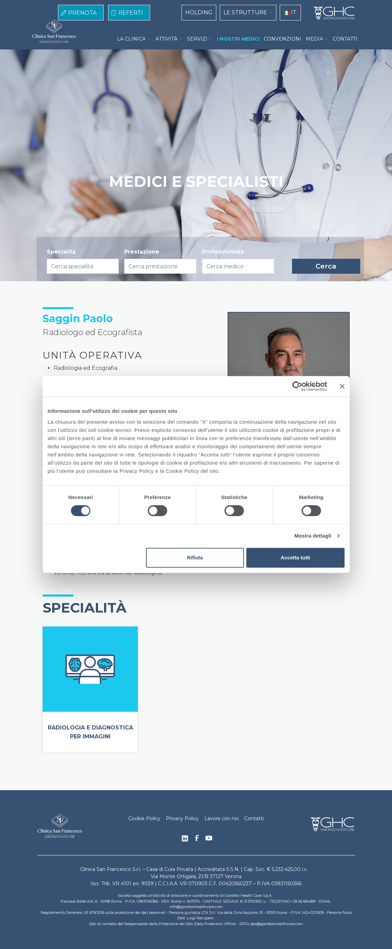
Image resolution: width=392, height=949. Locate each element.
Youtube (209, 839)
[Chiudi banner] (342, 386)
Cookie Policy (144, 818)
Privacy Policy (182, 818)
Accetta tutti (295, 557)
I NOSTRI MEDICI (238, 39)
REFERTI (130, 13)
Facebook (197, 840)
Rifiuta (195, 557)
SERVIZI (197, 39)
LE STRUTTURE (245, 12)
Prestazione (141, 251)
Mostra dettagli (312, 536)
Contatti (254, 818)
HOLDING (199, 12)
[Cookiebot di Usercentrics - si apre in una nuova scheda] (297, 386)
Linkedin (185, 840)
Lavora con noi (221, 818)
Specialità (61, 251)
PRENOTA (82, 13)
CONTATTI (345, 39)
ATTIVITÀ (166, 39)
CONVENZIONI (282, 39)
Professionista (223, 251)
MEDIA (314, 39)
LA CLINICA (131, 39)
